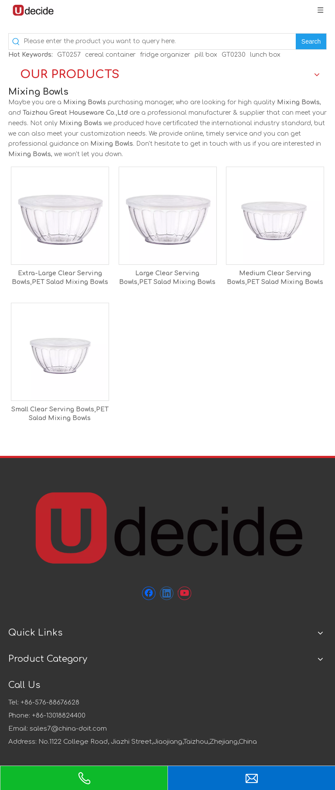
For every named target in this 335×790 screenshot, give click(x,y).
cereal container (110, 54)
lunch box (265, 54)
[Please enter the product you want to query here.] (160, 41)
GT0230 (234, 54)
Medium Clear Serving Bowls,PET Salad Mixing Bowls (275, 277)
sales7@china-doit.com (68, 728)
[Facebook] (149, 593)
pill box (206, 54)
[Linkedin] (167, 593)
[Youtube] (184, 593)
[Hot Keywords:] (311, 41)
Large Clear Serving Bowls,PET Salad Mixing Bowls (167, 277)
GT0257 (69, 54)
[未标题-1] (167, 527)
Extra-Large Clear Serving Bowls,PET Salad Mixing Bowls (60, 277)
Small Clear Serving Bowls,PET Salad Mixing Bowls (60, 413)
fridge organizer (165, 54)
